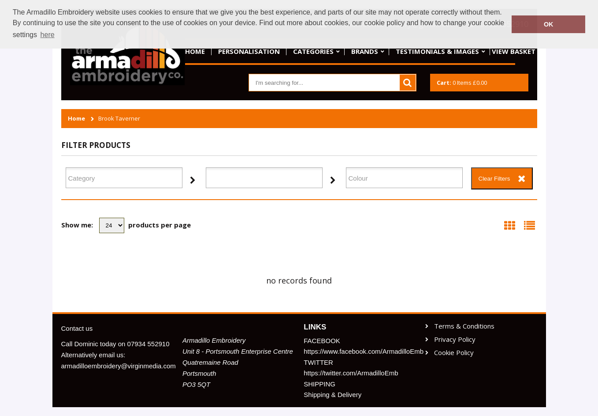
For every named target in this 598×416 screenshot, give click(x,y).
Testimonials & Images (437, 51)
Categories (313, 51)
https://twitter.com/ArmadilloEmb (351, 373)
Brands (364, 51)
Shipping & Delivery (332, 394)
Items (462, 83)
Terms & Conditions (464, 326)
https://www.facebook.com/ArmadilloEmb (360, 351)
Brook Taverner (119, 118)
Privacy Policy (454, 339)
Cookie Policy (454, 352)
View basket (513, 51)
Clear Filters (494, 178)
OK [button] (548, 24)
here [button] (48, 34)
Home (195, 51)
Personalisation (249, 51)
